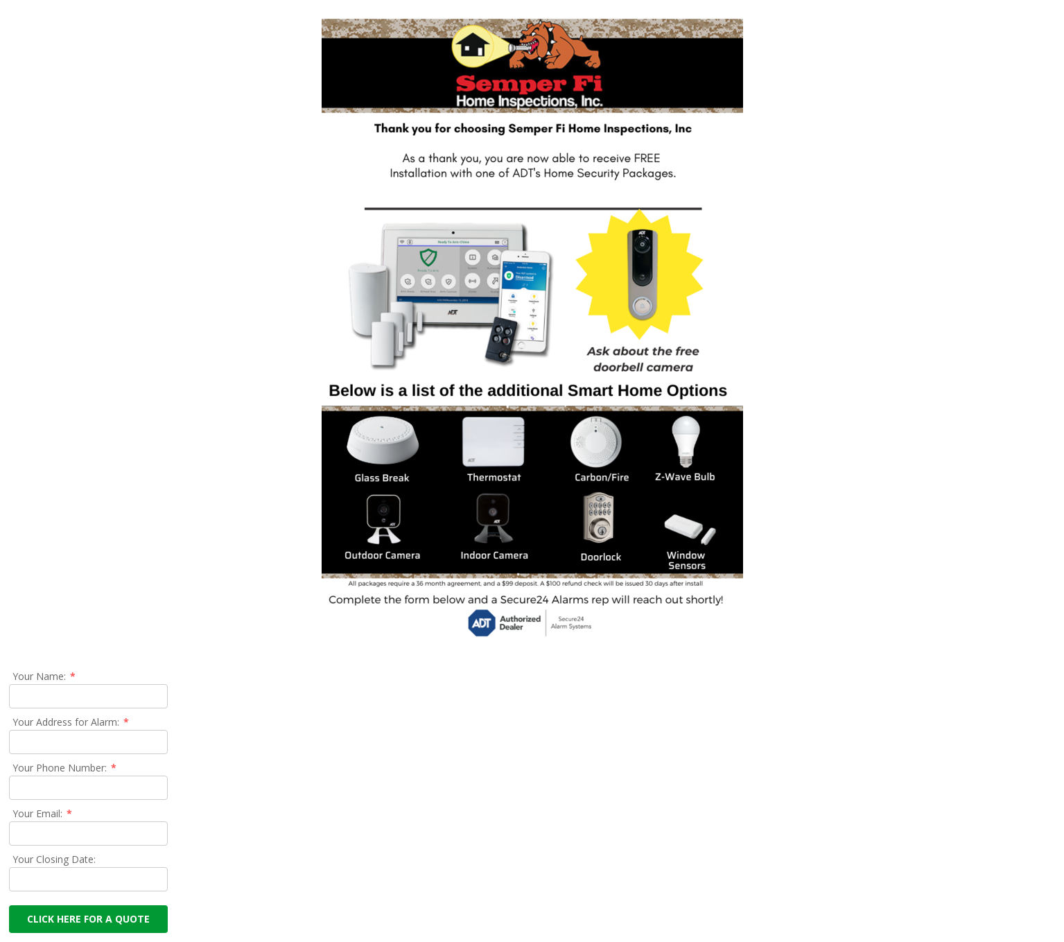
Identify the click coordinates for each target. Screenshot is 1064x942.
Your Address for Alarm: (71, 722)
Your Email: (42, 813)
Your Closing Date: (54, 859)
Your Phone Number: (65, 767)
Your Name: (44, 676)
